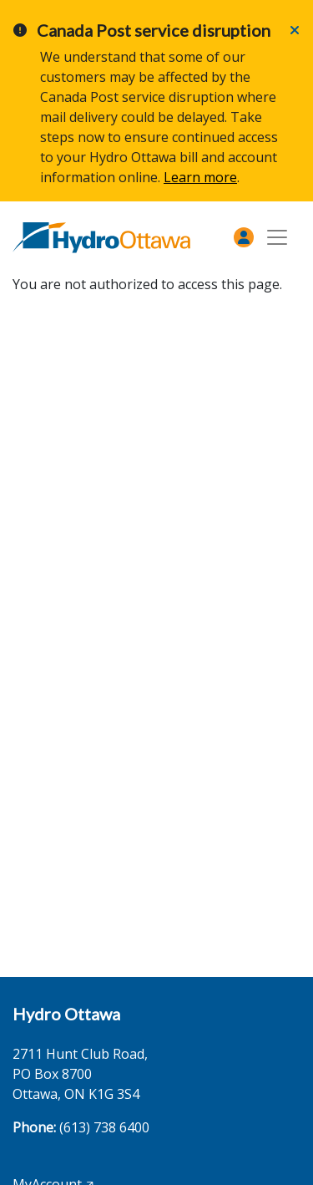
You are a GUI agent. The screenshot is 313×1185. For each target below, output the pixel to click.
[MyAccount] (244, 237)
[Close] (295, 30)
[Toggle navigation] (277, 237)
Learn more (200, 177)
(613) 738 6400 (104, 1127)
